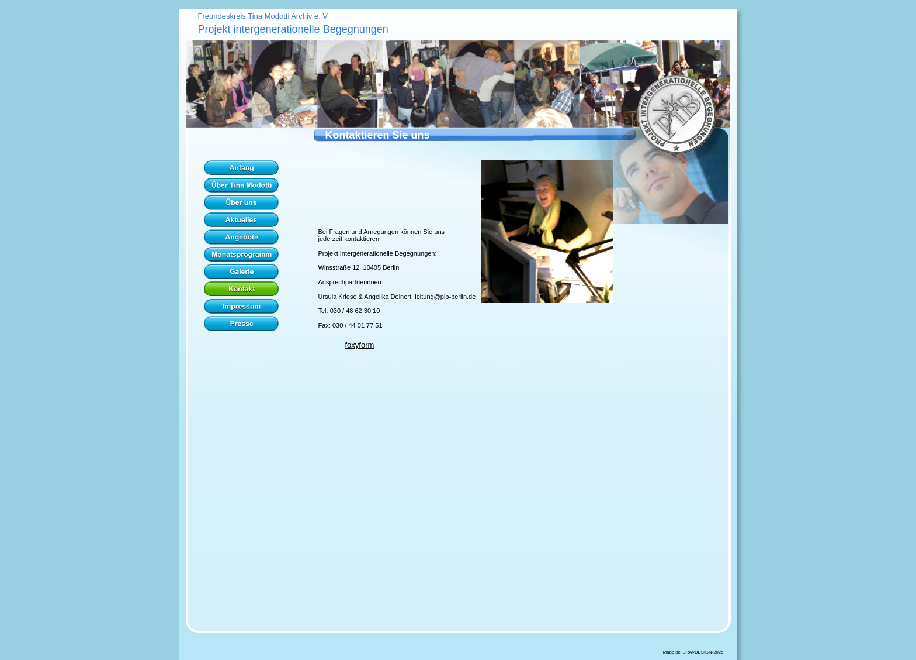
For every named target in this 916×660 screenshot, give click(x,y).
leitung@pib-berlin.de (446, 296)
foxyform (359, 345)
